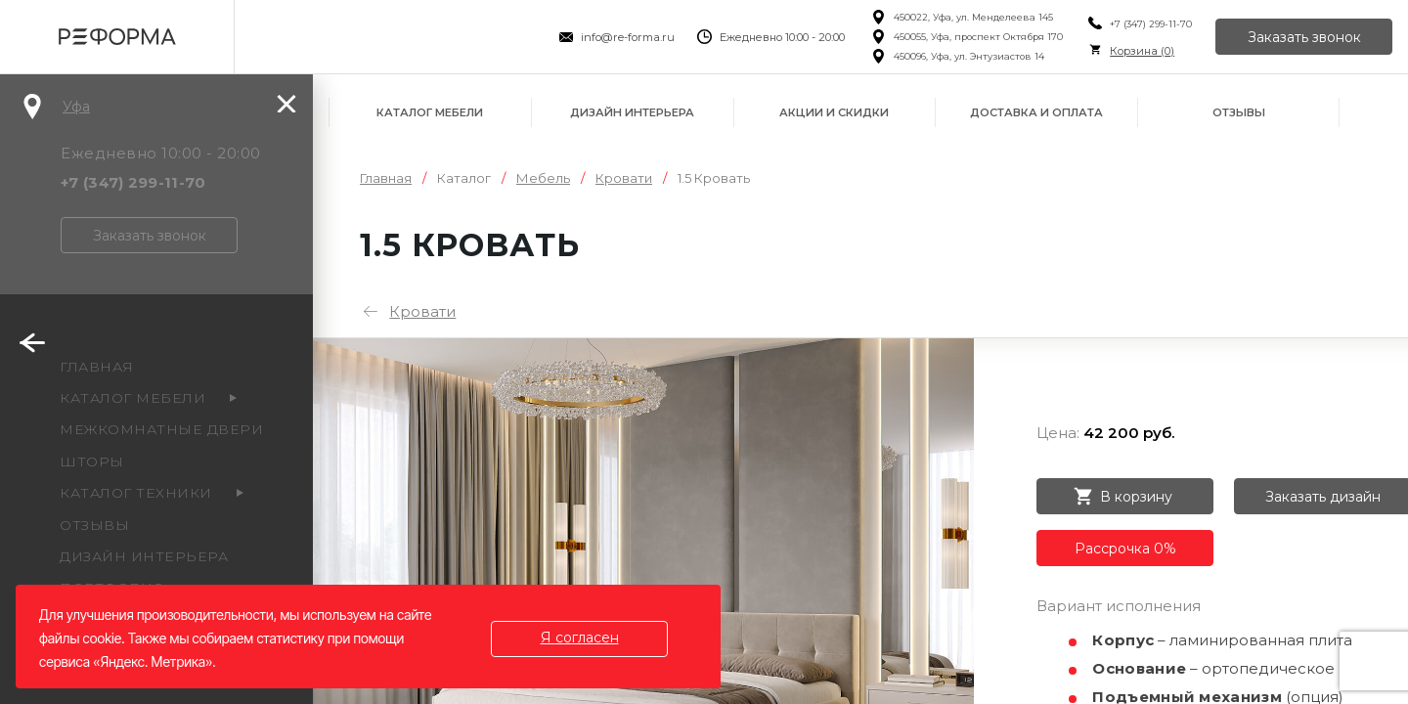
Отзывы (1238, 112)
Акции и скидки (834, 112)
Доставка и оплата (1036, 112)
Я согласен (580, 637)
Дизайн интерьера (632, 112)
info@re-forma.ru (628, 37)
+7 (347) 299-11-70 (1151, 24)
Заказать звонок (1304, 37)
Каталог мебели (429, 112)
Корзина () (1142, 51)
